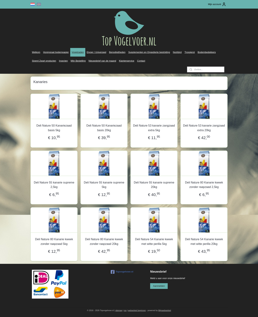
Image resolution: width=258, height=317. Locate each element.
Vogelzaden (78, 52)
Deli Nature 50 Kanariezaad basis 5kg (54, 128)
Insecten (63, 60)
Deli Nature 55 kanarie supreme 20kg (154, 185)
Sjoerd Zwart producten (44, 60)
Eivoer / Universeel (96, 52)
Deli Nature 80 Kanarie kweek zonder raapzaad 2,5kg (204, 185)
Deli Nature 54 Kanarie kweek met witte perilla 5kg (154, 241)
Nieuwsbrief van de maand (102, 60)
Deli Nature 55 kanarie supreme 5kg (104, 185)
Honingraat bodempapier (56, 52)
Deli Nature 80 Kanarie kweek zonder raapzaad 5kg (54, 241)
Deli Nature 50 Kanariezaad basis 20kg (104, 128)
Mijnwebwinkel (164, 310)
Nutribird (177, 52)
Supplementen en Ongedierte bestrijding (149, 52)
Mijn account (217, 4)
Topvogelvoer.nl (122, 272)
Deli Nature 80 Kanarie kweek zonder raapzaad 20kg (104, 241)
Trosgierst (190, 52)
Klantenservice (126, 60)
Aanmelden (159, 286)
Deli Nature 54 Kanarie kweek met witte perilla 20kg (204, 241)
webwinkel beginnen (137, 310)
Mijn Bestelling (78, 60)
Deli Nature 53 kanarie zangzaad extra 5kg (154, 128)
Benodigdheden (117, 52)
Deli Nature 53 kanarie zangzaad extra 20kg (204, 128)
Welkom (36, 52)
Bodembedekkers (207, 52)
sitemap (118, 310)
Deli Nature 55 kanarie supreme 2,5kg (54, 185)
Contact (141, 60)
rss (125, 310)
